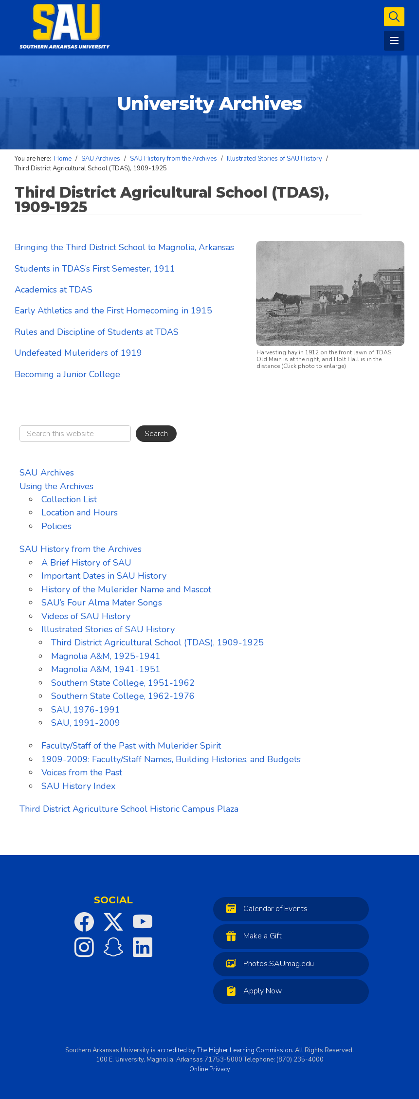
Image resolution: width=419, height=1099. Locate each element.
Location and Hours (79, 512)
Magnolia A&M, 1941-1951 (106, 669)
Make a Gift (251, 936)
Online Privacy (209, 1069)
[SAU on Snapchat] (113, 947)
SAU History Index (78, 786)
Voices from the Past (81, 772)
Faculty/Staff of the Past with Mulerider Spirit (131, 745)
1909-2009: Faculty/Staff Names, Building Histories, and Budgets (171, 759)
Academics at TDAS (53, 289)
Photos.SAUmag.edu (267, 963)
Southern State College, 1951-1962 (123, 683)
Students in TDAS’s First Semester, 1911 (95, 269)
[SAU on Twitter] (113, 922)
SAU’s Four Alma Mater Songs (101, 602)
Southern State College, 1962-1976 (123, 696)
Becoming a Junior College (67, 374)
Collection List (69, 499)
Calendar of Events (264, 908)
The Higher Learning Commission (244, 1050)
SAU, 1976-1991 (85, 709)
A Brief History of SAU (86, 562)
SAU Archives (46, 472)
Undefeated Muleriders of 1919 (78, 353)
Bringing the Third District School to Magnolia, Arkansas (124, 247)
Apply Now (251, 991)
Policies (56, 526)
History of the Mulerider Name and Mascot (126, 589)
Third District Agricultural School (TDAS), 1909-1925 (157, 642)
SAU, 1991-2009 (85, 723)
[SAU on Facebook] (84, 922)
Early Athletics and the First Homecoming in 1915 (113, 310)
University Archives (209, 103)
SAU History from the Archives (80, 549)
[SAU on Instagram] (84, 947)
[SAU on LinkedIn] (142, 947)
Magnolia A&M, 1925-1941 (106, 656)
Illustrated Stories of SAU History (108, 629)
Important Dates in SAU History (103, 576)
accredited (172, 1050)
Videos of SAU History (85, 616)
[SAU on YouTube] (142, 922)
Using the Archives (56, 486)
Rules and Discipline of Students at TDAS (97, 332)
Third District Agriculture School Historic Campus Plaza (128, 809)
